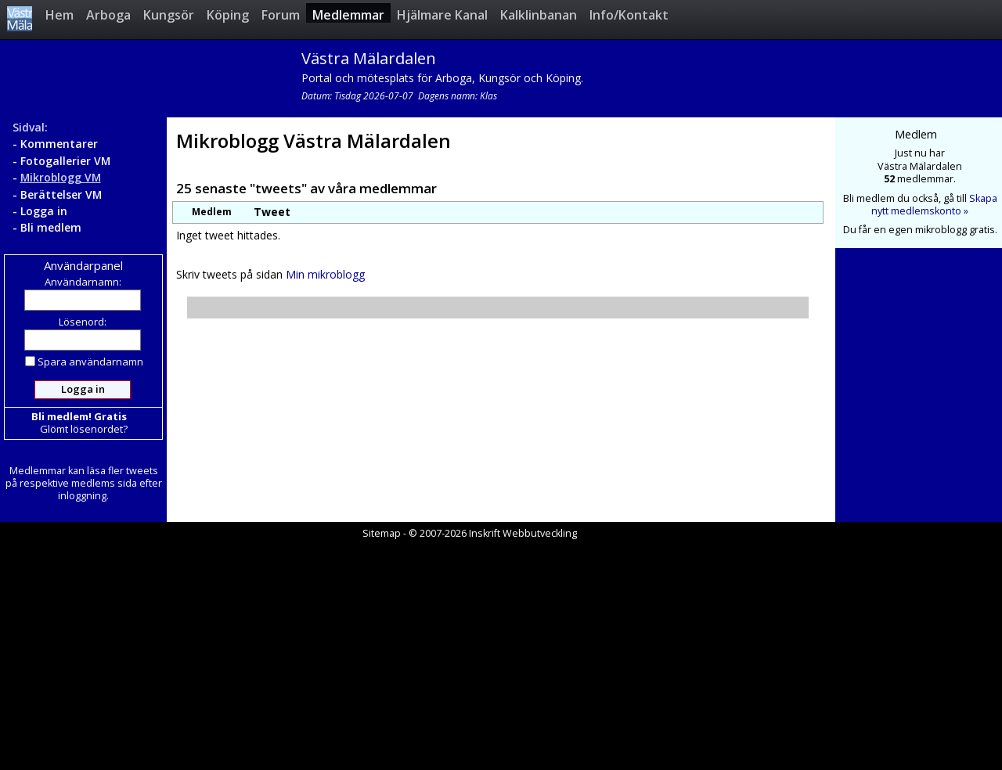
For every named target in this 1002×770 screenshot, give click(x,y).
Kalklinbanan (538, 14)
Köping (228, 14)
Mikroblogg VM (60, 177)
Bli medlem (50, 227)
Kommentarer (59, 143)
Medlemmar (348, 14)
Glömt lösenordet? (84, 429)
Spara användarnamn (84, 361)
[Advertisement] (501, 655)
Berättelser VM (61, 194)
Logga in (43, 210)
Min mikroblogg (325, 274)
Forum (280, 14)
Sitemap (381, 533)
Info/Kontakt (629, 14)
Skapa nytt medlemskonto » (934, 205)
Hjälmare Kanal (442, 14)
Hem (59, 14)
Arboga (108, 14)
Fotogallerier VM (65, 160)
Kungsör (168, 14)
